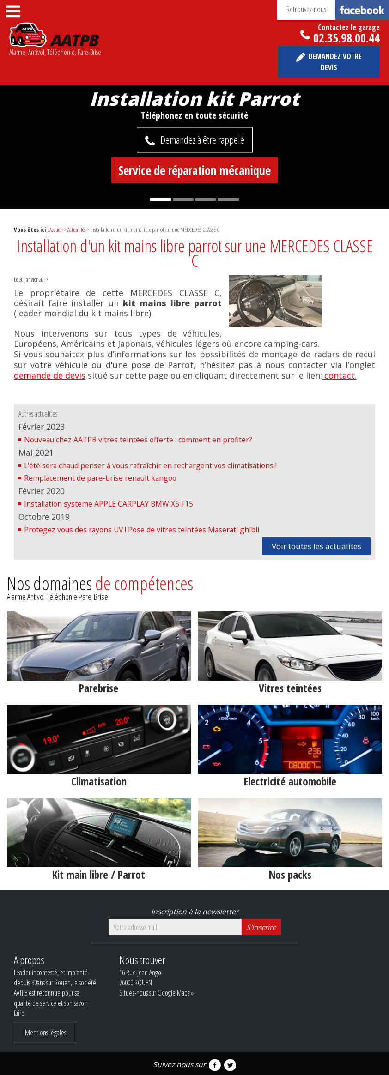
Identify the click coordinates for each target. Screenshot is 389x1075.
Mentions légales (45, 1032)
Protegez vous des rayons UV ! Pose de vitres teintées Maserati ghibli (141, 530)
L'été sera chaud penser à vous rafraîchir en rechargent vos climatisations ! (150, 465)
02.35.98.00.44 (346, 35)
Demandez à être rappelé (202, 139)
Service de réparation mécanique (194, 170)
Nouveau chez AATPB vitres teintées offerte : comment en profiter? (138, 440)
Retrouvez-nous (337, 10)
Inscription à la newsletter (194, 911)
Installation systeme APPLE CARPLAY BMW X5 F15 (108, 504)
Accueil (56, 229)
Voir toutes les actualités (316, 546)
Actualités (76, 229)
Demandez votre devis (335, 61)
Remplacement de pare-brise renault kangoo (100, 478)
